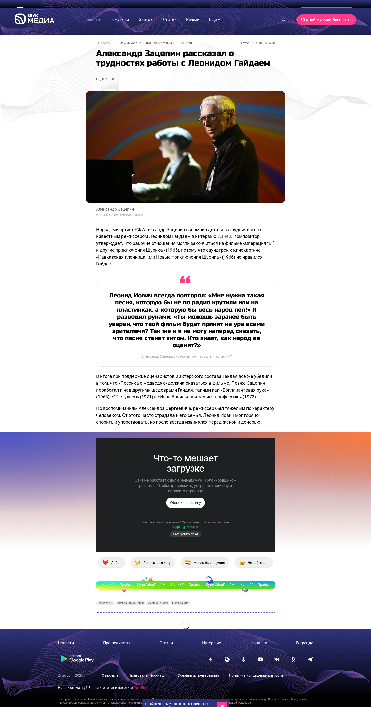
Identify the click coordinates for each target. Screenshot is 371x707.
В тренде (304, 643)
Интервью (211, 643)
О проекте (110, 675)
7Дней (224, 236)
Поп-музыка (180, 603)
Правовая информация (148, 675)
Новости (104, 43)
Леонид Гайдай (158, 603)
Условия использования (198, 675)
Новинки (259, 643)
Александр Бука (263, 43)
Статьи (166, 643)
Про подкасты (116, 643)
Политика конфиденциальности (256, 675)
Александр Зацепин (130, 603)
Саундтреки (105, 603)
